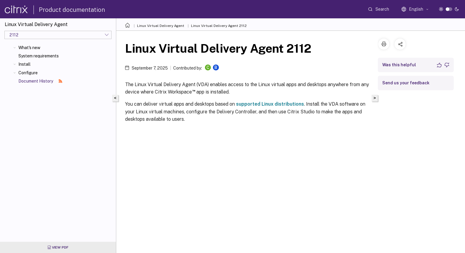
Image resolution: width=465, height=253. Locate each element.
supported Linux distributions (270, 104)
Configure (28, 72)
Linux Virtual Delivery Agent (160, 26)
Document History (40, 81)
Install (24, 64)
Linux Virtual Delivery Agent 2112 (219, 26)
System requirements (38, 56)
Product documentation (72, 9)
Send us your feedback (405, 82)
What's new (29, 47)
